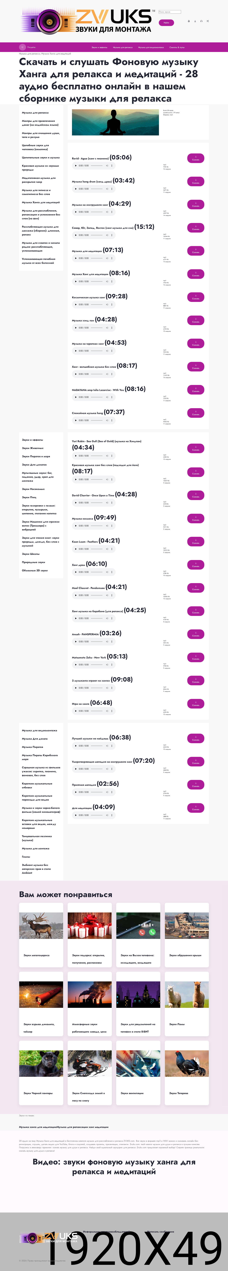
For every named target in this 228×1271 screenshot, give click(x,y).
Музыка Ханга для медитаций (56, 53)
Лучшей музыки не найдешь (90, 738)
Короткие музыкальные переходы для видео (37, 798)
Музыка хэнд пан (83, 320)
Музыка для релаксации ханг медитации (82, 1127)
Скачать (195, 158)
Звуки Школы (31, 554)
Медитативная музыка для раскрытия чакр (39, 180)
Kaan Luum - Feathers (85, 542)
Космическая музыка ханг (89, 297)
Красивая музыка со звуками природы (40, 168)
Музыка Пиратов (32, 747)
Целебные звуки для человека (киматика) (35, 147)
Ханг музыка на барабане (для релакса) (98, 611)
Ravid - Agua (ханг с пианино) (90, 158)
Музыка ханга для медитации (38, 1127)
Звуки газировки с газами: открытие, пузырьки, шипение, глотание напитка (39, 509)
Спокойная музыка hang (88, 413)
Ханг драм (79, 565)
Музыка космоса (83, 519)
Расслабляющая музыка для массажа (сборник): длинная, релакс (41, 230)
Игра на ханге (81, 704)
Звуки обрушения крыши (185, 955)
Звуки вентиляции (132, 1093)
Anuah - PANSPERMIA (85, 634)
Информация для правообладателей (106, 1232)
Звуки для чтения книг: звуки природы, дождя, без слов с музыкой (40, 542)
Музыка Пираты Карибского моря (40, 757)
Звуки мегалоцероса (36, 955)
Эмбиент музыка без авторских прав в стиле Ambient (36, 869)
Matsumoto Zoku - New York (89, 657)
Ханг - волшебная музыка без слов (94, 367)
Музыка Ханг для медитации (90, 274)
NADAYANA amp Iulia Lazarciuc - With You (98, 390)
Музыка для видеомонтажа (39, 730)
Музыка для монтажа (35, 848)
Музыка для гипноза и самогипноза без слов (36, 192)
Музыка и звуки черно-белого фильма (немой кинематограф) (41, 810)
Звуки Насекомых (33, 489)
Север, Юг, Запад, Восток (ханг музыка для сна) (103, 228)
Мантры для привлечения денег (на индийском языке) (40, 123)
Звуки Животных (32, 448)
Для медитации (82, 808)
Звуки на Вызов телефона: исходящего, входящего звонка (137, 962)
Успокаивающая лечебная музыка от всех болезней (38, 261)
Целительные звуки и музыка (41, 157)
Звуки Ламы (177, 1024)
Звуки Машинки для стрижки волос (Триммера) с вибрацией (40, 525)
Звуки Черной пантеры (38, 1093)
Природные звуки (33, 562)
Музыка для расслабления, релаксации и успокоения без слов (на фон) (41, 214)
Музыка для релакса (29, 53)
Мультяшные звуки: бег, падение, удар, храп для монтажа (38, 477)
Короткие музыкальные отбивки (37, 785)
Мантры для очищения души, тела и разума (41, 135)
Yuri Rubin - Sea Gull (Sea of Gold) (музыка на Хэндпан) (106, 441)
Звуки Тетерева (178, 1093)
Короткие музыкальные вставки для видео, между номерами (39, 824)
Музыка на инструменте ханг (90, 205)
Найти (166, 22)
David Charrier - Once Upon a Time (93, 495)
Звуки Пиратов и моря (36, 456)
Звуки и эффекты (32, 440)
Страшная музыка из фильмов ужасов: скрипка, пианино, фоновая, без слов (41, 771)
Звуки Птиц (29, 497)
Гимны (26, 857)
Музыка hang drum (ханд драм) (92, 181)
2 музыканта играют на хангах (91, 681)
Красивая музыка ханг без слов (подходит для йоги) (105, 465)
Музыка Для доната (35, 739)
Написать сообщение (160, 1232)
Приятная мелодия (84, 785)
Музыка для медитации (87, 251)
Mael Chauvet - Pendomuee (88, 588)
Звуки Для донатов (34, 465)
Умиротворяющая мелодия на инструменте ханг (102, 762)
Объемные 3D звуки (35, 570)
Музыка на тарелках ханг (88, 344)
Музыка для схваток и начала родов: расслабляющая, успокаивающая (41, 247)
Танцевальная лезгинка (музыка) (37, 838)
